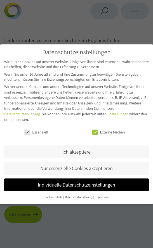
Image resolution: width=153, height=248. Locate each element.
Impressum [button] (102, 197)
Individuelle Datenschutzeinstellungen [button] (76, 185)
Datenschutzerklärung (22, 113)
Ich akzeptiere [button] (76, 152)
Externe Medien (108, 132)
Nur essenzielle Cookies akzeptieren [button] (76, 168)
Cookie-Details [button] (53, 197)
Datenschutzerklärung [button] (79, 197)
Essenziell (36, 132)
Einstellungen (117, 113)
